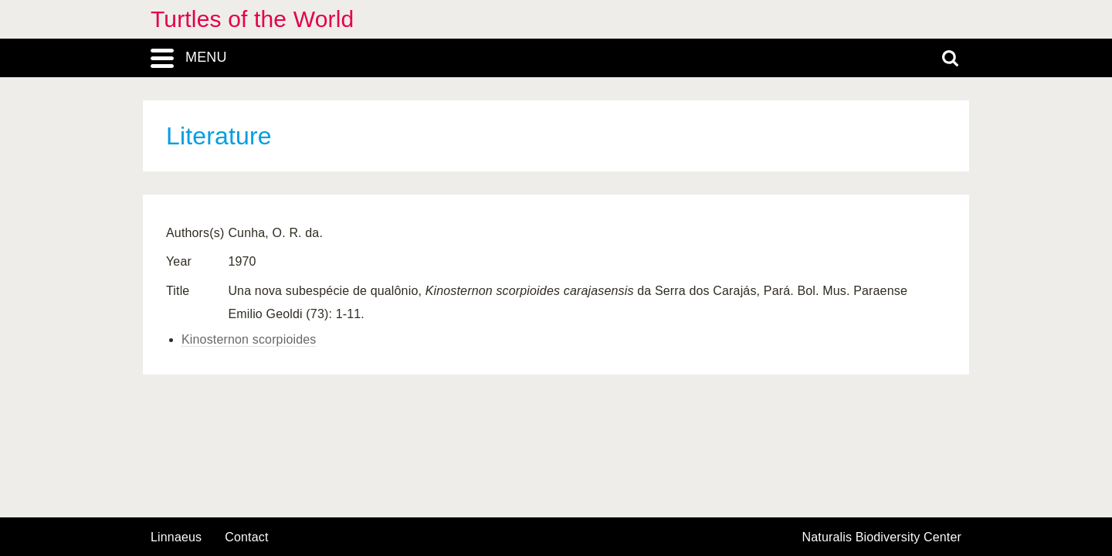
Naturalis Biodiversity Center (882, 537)
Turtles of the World (252, 19)
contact (246, 537)
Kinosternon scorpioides (248, 339)
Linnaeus (176, 537)
